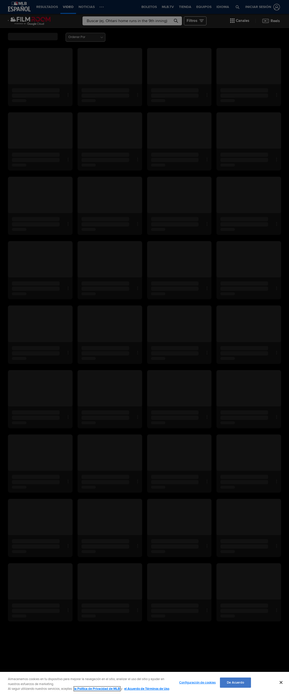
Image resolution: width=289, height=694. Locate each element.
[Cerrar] (281, 682)
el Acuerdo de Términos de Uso (146, 689)
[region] (144, 683)
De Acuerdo (235, 682)
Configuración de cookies (197, 682)
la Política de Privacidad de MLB (97, 689)
